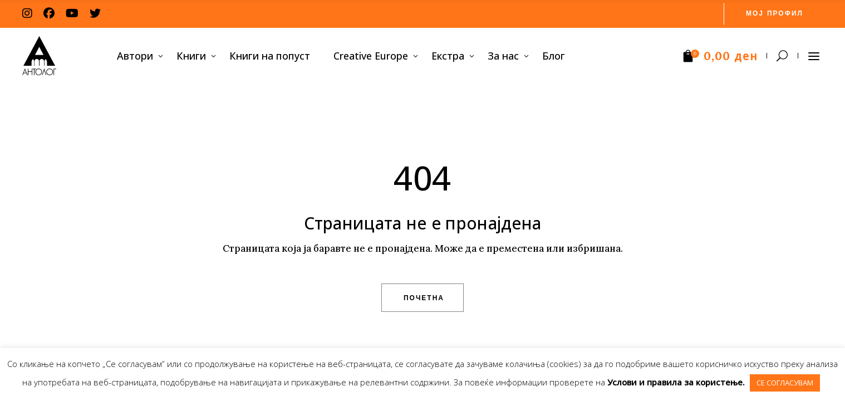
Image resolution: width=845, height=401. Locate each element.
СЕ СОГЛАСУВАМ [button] (784, 383)
